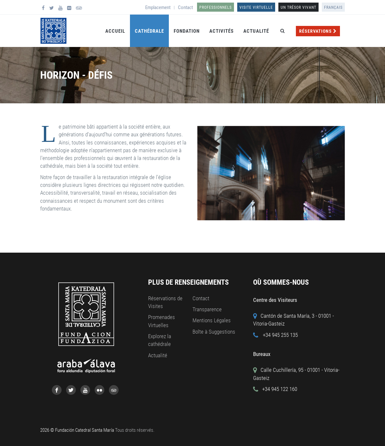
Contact (185, 7)
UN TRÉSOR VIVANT (298, 7)
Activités (221, 31)
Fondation (187, 31)
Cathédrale (149, 31)
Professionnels (215, 7)
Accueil (115, 31)
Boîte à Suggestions (213, 331)
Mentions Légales (211, 320)
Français (333, 7)
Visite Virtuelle (256, 7)
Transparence (207, 309)
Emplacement (157, 7)
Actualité (256, 31)
